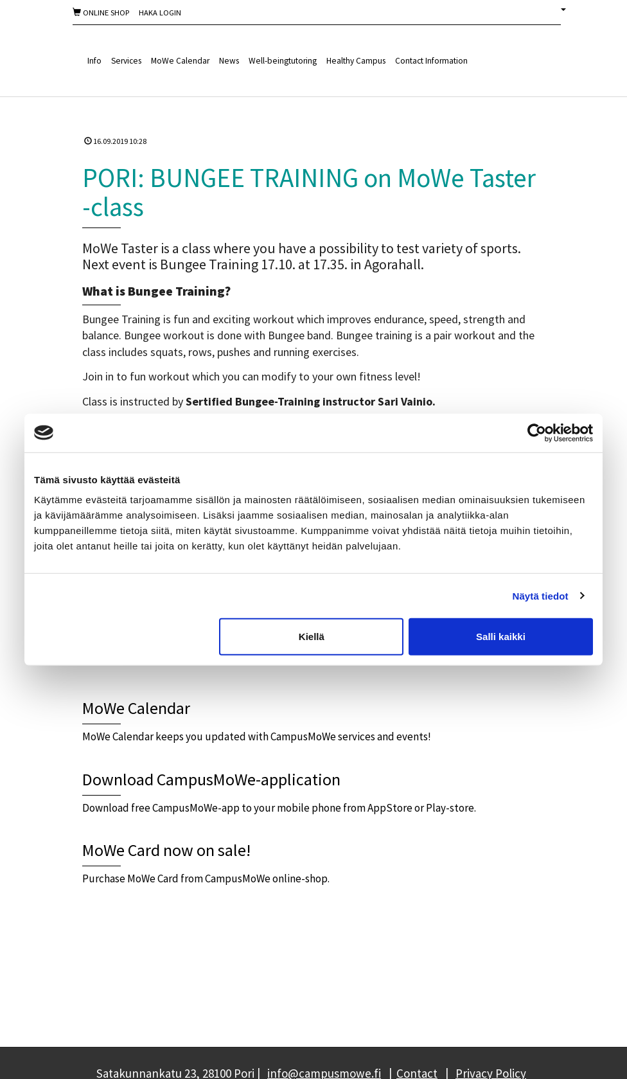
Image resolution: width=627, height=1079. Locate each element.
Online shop (101, 12)
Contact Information (431, 60)
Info (94, 60)
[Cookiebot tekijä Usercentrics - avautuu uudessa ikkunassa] (537, 432)
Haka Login (160, 12)
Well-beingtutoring (283, 60)
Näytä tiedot (541, 595)
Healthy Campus (355, 60)
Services (126, 60)
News (229, 60)
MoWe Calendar (180, 60)
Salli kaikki (500, 636)
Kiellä (311, 636)
